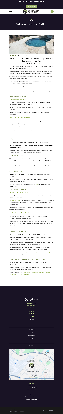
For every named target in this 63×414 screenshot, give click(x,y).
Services (31, 322)
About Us (31, 319)
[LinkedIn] (31, 313)
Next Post (50, 277)
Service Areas (32, 329)
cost (37, 184)
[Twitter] (29, 313)
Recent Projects (31, 335)
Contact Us (31, 345)
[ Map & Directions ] (31, 389)
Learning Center (31, 338)
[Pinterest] (33, 313)
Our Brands (31, 326)
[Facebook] (29, 311)
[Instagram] (31, 311)
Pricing (31, 332)
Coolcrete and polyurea (14, 200)
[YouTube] (33, 311)
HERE (39, 63)
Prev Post (12, 277)
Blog (32, 342)
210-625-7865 (31, 307)
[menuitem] (11, 411)
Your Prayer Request (31, 6)
